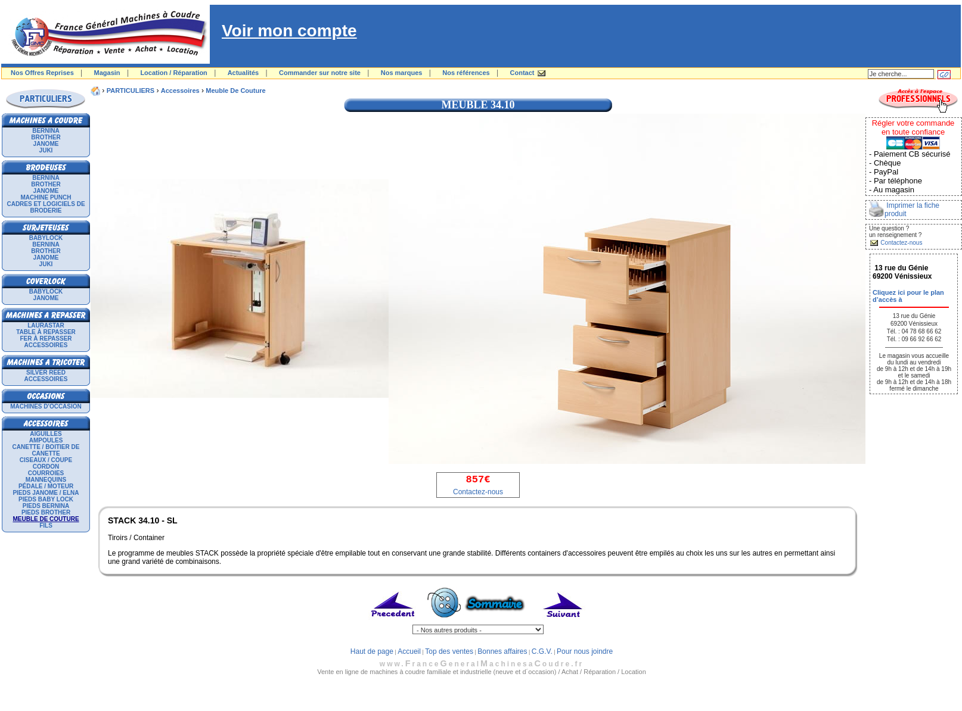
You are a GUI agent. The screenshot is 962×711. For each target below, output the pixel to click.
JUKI (46, 150)
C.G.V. (542, 651)
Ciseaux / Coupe (46, 460)
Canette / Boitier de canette (46, 450)
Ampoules (46, 440)
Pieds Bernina (46, 506)
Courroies (46, 473)
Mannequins (46, 479)
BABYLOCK (46, 238)
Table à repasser (46, 332)
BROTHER (45, 137)
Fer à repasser (46, 338)
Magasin (107, 72)
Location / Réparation (173, 72)
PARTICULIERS (130, 90)
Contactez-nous (478, 492)
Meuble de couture (235, 90)
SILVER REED (46, 372)
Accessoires (46, 345)
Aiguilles (45, 434)
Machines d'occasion (46, 406)
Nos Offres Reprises (42, 72)
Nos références (466, 72)
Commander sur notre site (320, 72)
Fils (45, 525)
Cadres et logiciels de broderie (46, 207)
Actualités (243, 72)
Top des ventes (449, 651)
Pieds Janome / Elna (46, 492)
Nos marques (402, 72)
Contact (522, 72)
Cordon (46, 466)
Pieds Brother (45, 512)
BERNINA (46, 130)
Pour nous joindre (585, 651)
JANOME (46, 144)
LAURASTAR (45, 325)
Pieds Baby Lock (45, 499)
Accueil (409, 651)
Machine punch (46, 197)
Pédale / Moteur (45, 486)
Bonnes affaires (502, 651)
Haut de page (371, 651)
